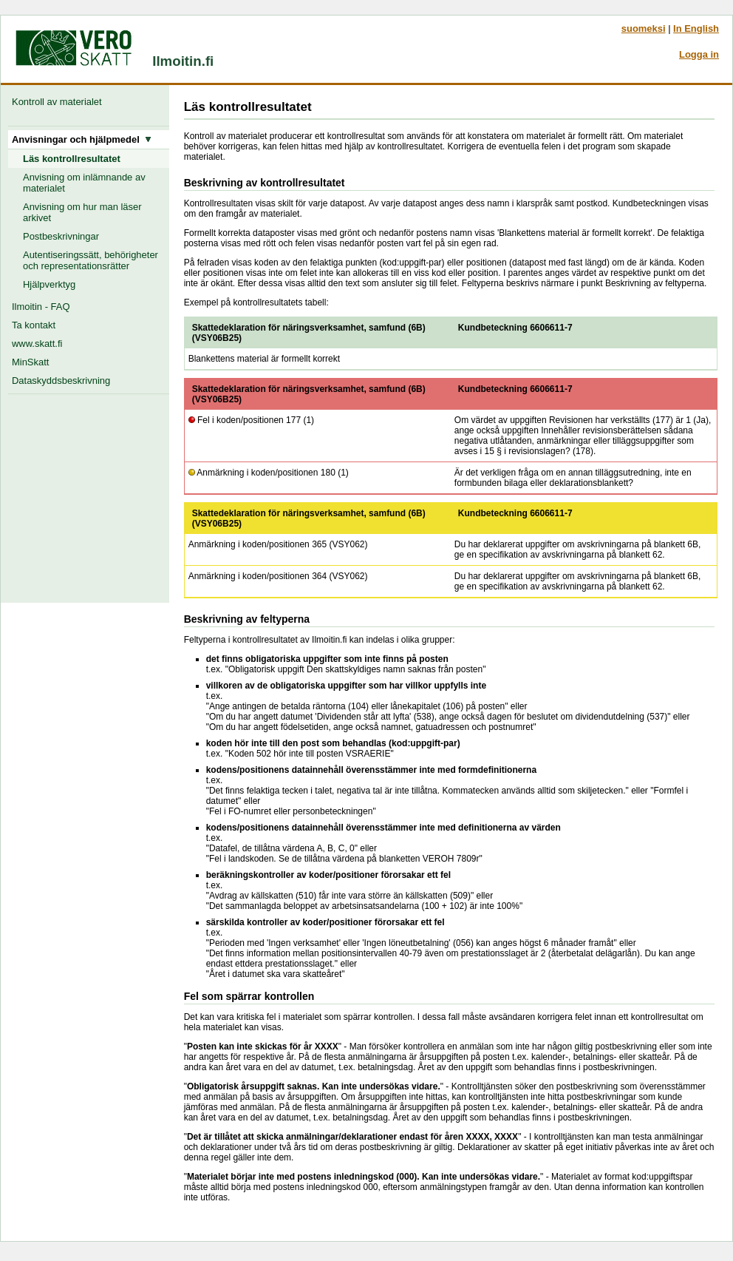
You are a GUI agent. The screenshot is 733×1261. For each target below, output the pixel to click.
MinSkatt (30, 362)
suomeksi (643, 28)
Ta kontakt (33, 325)
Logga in (699, 54)
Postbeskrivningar (61, 236)
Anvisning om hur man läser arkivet (82, 212)
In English (696, 28)
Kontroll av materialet (59, 101)
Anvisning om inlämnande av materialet (84, 183)
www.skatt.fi (37, 343)
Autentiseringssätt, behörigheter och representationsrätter (90, 260)
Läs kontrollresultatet (71, 158)
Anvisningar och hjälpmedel (81, 139)
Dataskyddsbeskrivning (61, 380)
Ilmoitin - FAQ (40, 306)
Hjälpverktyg (49, 284)
